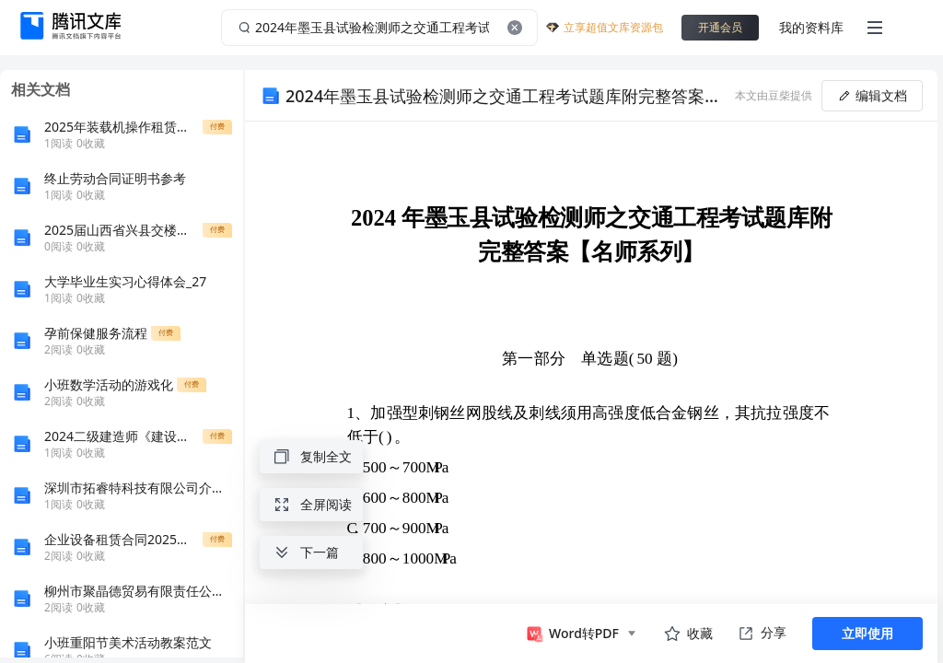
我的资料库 (811, 27)
